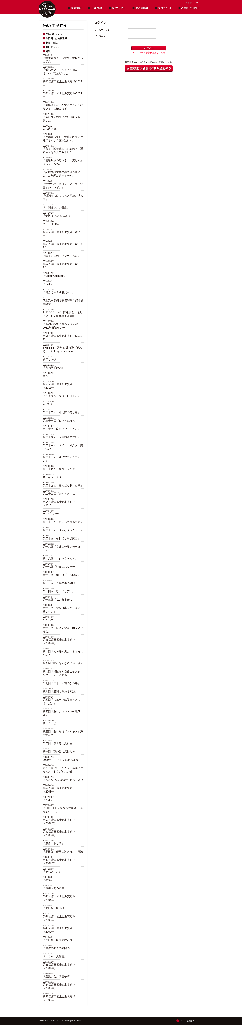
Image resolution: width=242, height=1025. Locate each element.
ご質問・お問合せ (189, 8)
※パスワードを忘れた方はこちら (148, 52)
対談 (48, 51)
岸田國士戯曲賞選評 (56, 38)
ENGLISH (198, 3)
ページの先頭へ (185, 1021)
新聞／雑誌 (51, 42)
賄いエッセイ (117, 8)
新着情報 (75, 8)
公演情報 (95, 8)
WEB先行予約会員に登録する (149, 68)
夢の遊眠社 (140, 8)
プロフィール (163, 8)
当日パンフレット (55, 34)
